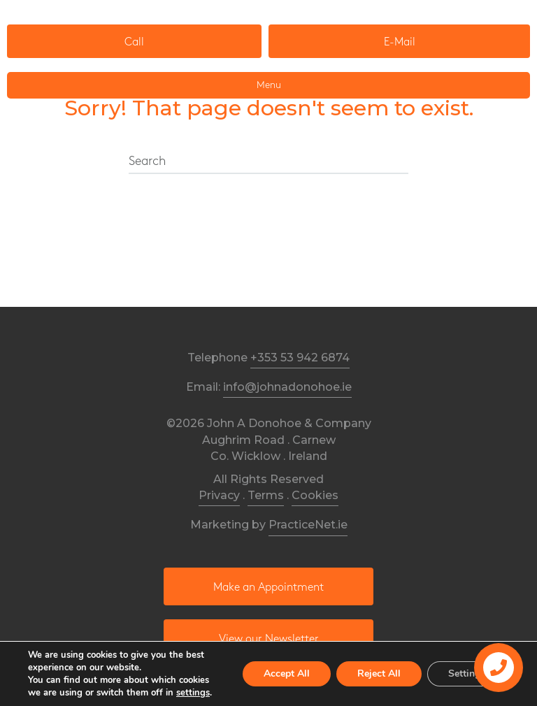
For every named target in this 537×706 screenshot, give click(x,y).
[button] (134, 41)
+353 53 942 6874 (300, 357)
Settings (466, 673)
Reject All (379, 673)
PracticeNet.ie (308, 524)
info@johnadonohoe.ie (287, 387)
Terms (266, 495)
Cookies (315, 495)
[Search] (268, 162)
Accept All (287, 673)
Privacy (219, 495)
